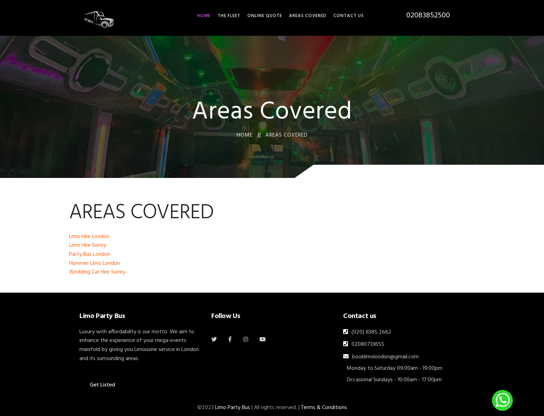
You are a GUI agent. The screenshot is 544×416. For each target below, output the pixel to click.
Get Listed (102, 385)
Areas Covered (307, 15)
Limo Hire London (89, 236)
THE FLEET (229, 15)
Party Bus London (89, 254)
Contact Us (348, 15)
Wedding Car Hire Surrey (97, 272)
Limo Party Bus (232, 407)
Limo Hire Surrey (88, 245)
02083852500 (428, 15)
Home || (249, 135)
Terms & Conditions (324, 407)
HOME (204, 15)
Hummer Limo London (94, 263)
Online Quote (264, 15)
